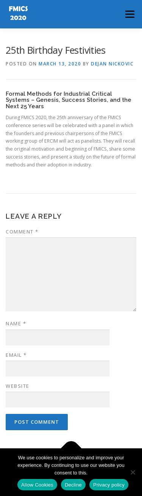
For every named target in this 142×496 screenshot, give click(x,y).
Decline (73, 485)
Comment (22, 231)
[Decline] (132, 472)
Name (16, 323)
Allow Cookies (37, 485)
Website (18, 385)
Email (16, 354)
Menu (129, 14)
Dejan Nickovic (112, 64)
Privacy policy (109, 485)
